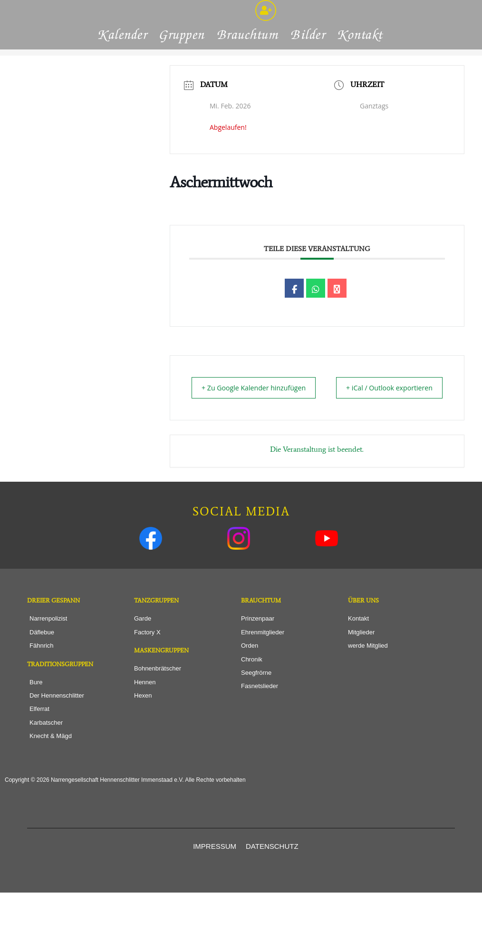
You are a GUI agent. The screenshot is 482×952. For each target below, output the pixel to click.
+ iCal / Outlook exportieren (418, 440)
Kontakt (361, 81)
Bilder (308, 81)
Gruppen (182, 81)
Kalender (123, 81)
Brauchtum (248, 81)
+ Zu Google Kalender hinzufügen (234, 440)
